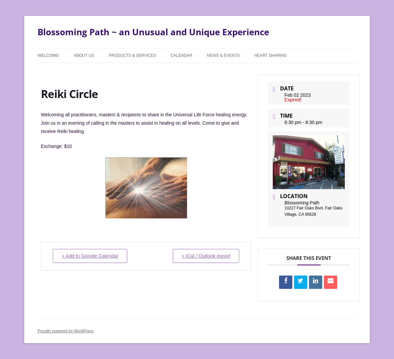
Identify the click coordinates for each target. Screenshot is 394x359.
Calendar (181, 55)
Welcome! (48, 55)
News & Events (223, 55)
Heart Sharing (270, 55)
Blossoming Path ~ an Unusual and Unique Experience (153, 32)
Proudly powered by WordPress (66, 331)
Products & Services (132, 55)
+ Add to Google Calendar (91, 256)
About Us (84, 55)
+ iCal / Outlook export (205, 256)
